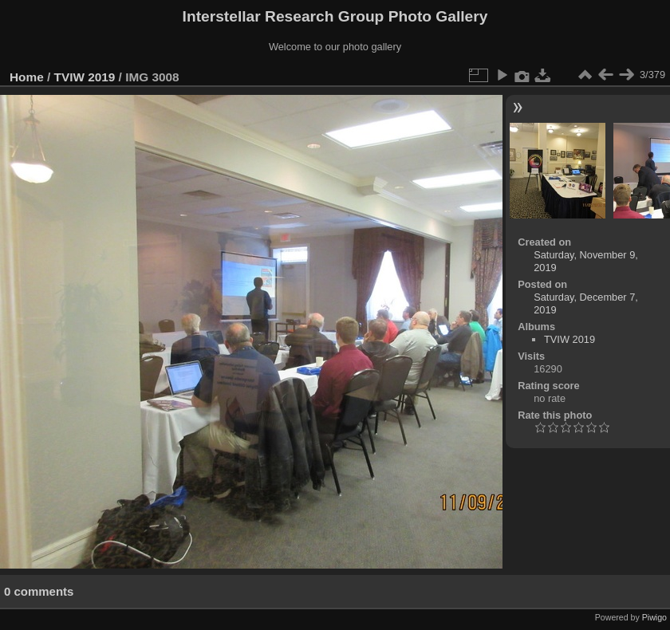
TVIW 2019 (85, 77)
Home (27, 77)
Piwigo (654, 617)
